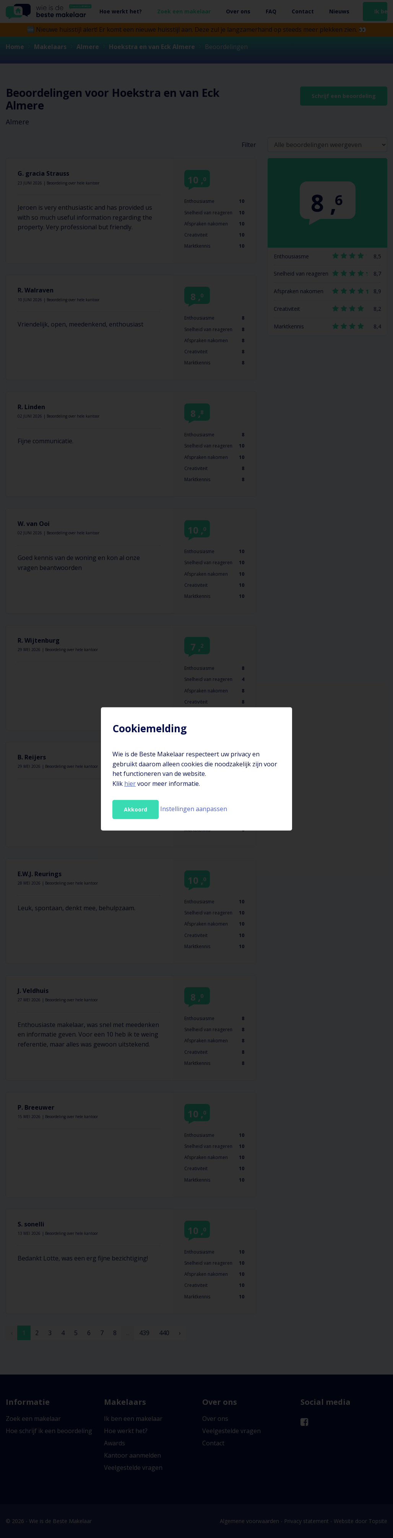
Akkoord (135, 809)
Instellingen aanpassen (193, 809)
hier (130, 783)
